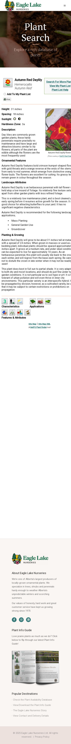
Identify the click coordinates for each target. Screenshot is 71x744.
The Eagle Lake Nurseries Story (30, 710)
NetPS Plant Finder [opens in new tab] (38, 327)
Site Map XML (44, 324)
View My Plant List (60, 85)
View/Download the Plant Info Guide (32, 705)
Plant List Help (60, 89)
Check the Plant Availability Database (32, 699)
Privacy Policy (42, 736)
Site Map (32, 324)
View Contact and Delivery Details (31, 715)
